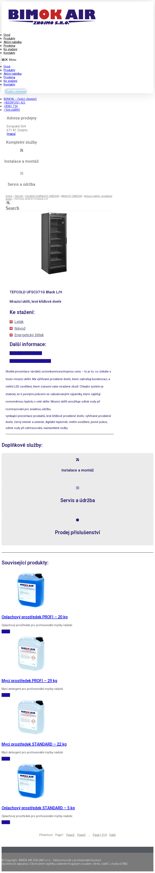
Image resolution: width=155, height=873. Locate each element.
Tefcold (12, 109)
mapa (11, 134)
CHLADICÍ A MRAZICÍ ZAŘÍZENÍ (42, 196)
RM (11, 106)
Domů (9, 196)
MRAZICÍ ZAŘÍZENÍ (71, 196)
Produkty (9, 38)
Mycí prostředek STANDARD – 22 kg (34, 744)
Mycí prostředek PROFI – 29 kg (29, 680)
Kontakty (9, 53)
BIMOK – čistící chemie (20, 99)
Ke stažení (10, 49)
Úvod (7, 35)
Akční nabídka (13, 42)
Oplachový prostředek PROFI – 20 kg (35, 617)
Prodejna (9, 45)
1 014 (100, 835)
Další (112, 835)
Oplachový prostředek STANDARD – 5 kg (38, 807)
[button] (61, 60)
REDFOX (14, 102)
